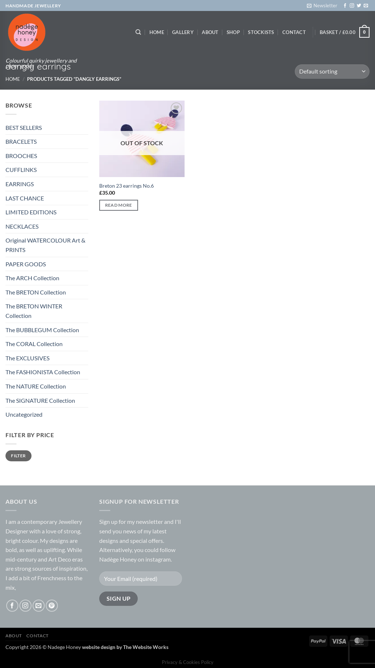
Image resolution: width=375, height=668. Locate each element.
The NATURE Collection (35, 386)
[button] (322, 5)
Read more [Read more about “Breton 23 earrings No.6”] (118, 205)
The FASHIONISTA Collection (42, 371)
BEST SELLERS (23, 127)
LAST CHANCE (24, 198)
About (210, 32)
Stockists (261, 32)
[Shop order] (332, 71)
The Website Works (145, 647)
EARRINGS (19, 183)
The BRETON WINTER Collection (33, 311)
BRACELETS (21, 141)
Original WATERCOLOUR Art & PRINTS (45, 245)
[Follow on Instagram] (352, 5)
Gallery (183, 32)
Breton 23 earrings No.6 (126, 186)
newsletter (149, 521)
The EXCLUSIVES (27, 357)
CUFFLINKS (21, 169)
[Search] (138, 32)
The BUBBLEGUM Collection (42, 329)
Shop (233, 32)
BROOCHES (21, 155)
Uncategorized (23, 414)
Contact (294, 32)
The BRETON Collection (35, 292)
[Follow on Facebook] (345, 5)
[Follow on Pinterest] (52, 606)
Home (156, 32)
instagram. (158, 559)
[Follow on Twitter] (359, 5)
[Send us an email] (366, 5)
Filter (18, 455)
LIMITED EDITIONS (30, 212)
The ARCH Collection (32, 277)
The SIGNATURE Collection (40, 400)
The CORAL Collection (34, 343)
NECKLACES (21, 226)
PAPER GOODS (25, 263)
